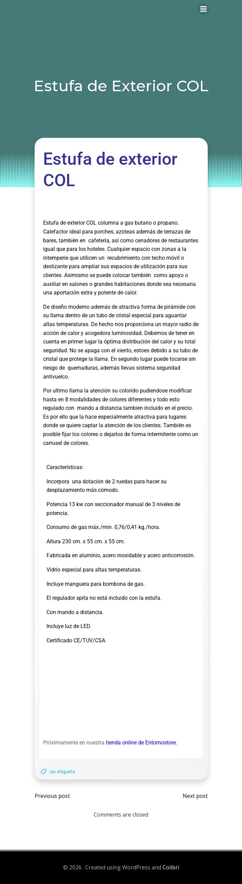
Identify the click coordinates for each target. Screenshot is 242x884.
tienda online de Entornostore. (141, 742)
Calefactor (55, 231)
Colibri (171, 867)
